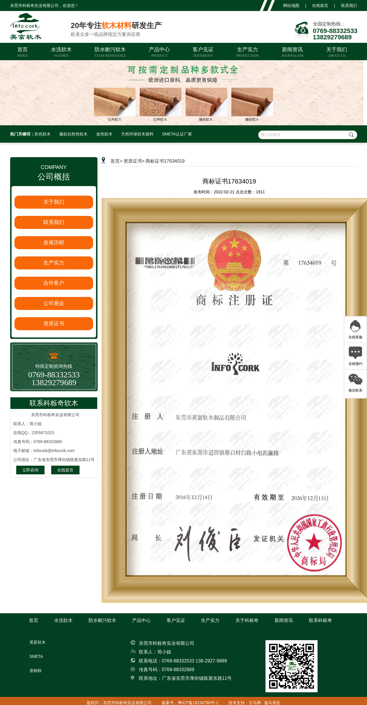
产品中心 (159, 52)
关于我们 (336, 52)
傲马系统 (272, 702)
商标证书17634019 (165, 161)
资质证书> (134, 161)
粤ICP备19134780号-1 (198, 702)
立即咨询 (30, 470)
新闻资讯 (292, 52)
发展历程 (53, 242)
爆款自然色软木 (73, 134)
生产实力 (247, 52)
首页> (116, 161)
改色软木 (104, 134)
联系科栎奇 (320, 620)
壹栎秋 (35, 671)
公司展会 (53, 303)
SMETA (36, 656)
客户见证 (203, 52)
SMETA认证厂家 (177, 134)
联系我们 (349, 5)
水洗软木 (61, 52)
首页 (22, 52)
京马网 (255, 702)
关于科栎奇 (247, 620)
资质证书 (53, 323)
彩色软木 (42, 134)
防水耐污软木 (110, 52)
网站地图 (291, 5)
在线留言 (320, 5)
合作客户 (53, 283)
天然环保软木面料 (137, 134)
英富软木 (37, 642)
